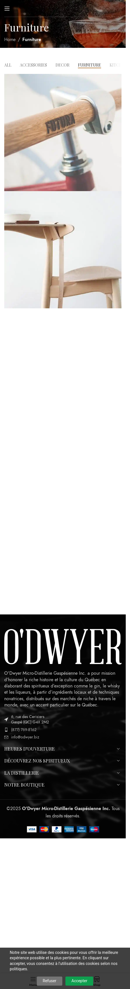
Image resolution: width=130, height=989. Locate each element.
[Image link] (63, 646)
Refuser (49, 981)
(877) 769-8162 (24, 729)
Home (10, 40)
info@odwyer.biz (25, 737)
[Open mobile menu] (7, 8)
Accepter (79, 981)
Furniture (31, 40)
